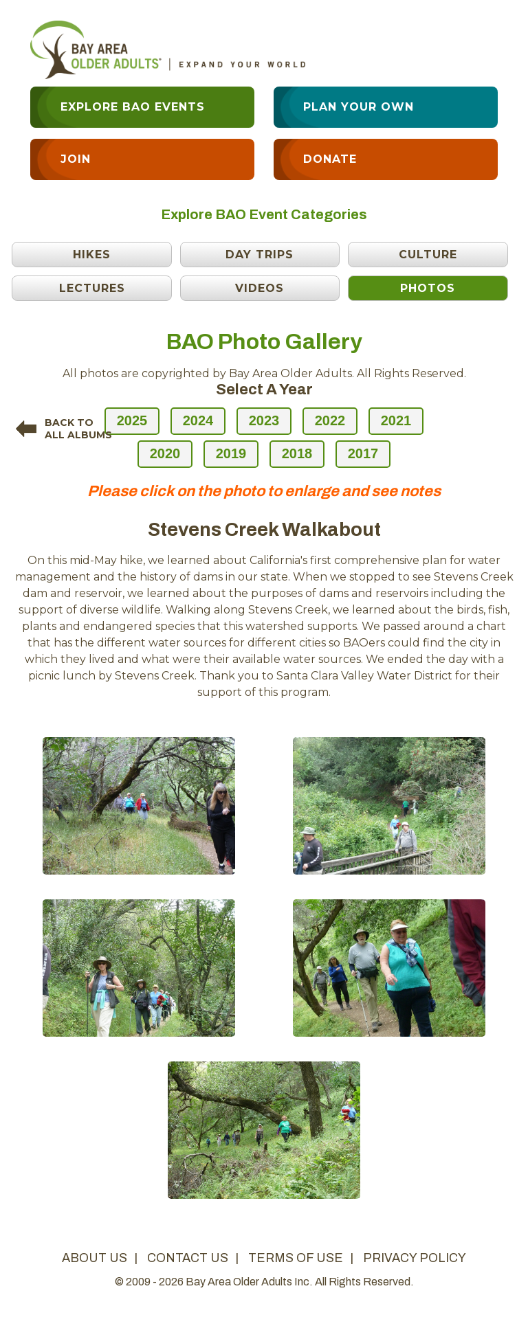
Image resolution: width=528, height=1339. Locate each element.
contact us (187, 1258)
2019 (231, 453)
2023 (264, 420)
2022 (330, 420)
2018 (297, 453)
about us (94, 1258)
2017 (363, 453)
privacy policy (414, 1258)
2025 (132, 420)
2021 (396, 420)
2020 (165, 453)
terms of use (295, 1258)
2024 (198, 420)
